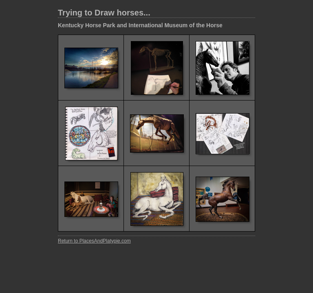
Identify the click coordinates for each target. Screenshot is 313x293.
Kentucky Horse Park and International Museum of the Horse (140, 25)
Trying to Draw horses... (104, 12)
